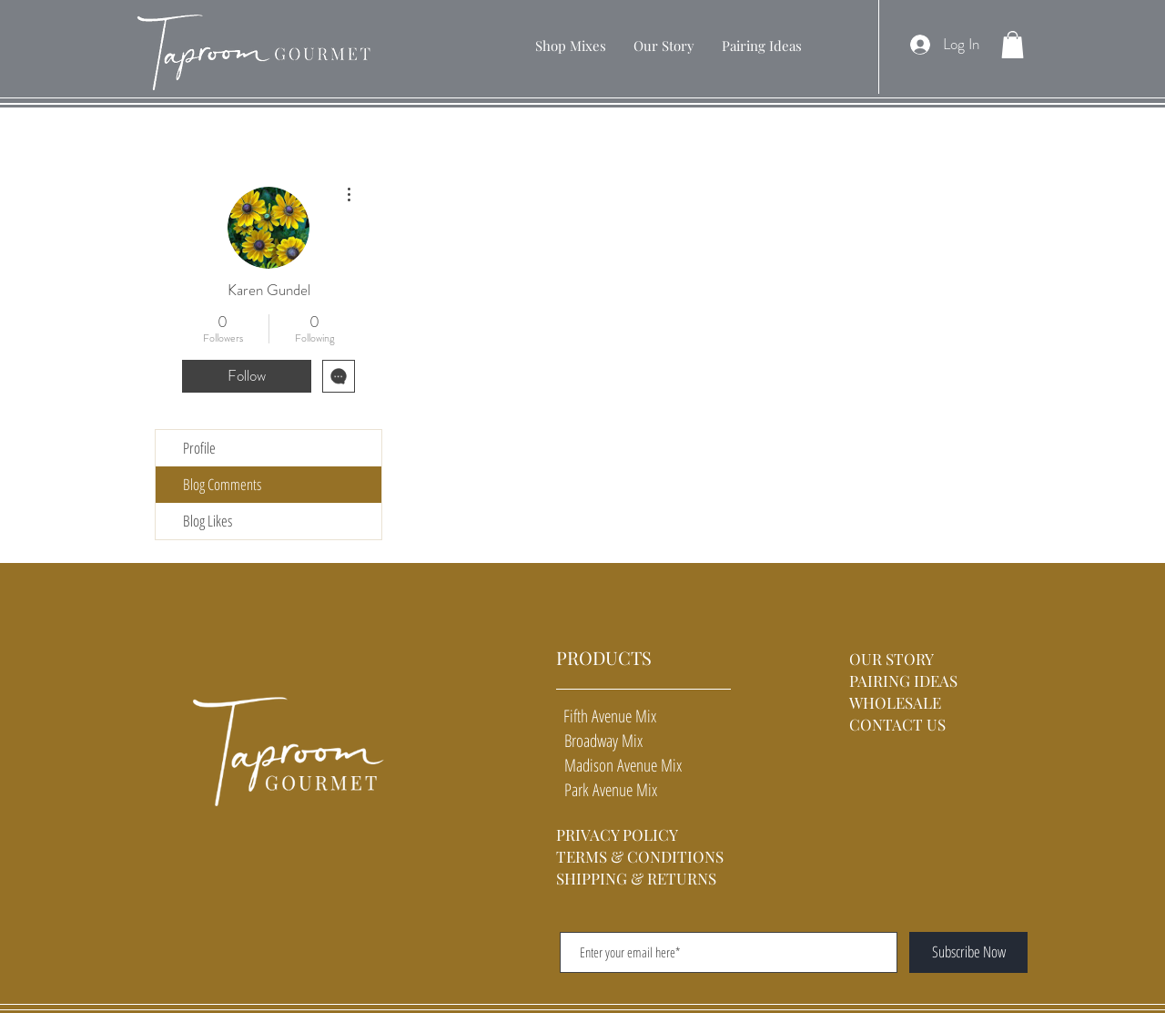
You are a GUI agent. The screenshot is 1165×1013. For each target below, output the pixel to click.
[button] (571, 45)
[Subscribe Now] (968, 952)
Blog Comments (222, 484)
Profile (199, 447)
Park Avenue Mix (606, 790)
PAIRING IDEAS (903, 680)
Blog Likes (207, 520)
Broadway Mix (599, 740)
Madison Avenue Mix (619, 765)
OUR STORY (893, 659)
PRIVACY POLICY (617, 834)
